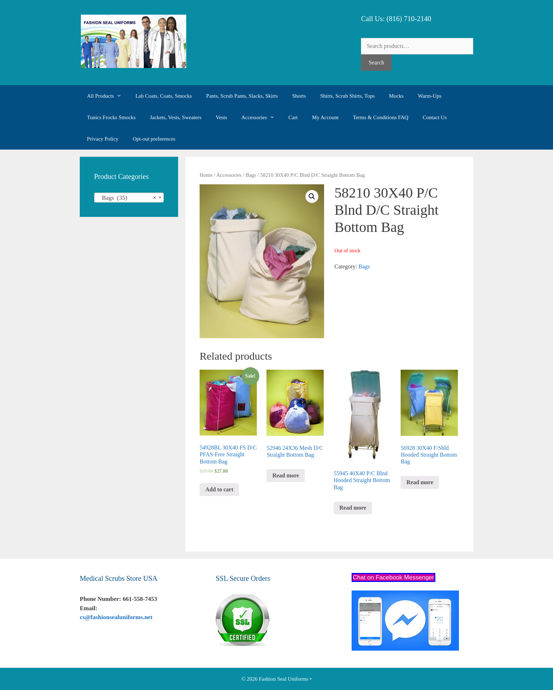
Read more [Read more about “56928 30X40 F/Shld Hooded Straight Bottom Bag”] (419, 482)
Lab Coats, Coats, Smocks (163, 96)
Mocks (396, 96)
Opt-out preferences (154, 139)
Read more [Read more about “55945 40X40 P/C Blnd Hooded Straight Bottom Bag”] (352, 508)
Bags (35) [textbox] (126, 198)
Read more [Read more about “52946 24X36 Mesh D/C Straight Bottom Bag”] (285, 475)
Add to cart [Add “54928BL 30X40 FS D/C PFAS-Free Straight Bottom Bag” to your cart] (219, 489)
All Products (107, 96)
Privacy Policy (102, 139)
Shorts (299, 96)
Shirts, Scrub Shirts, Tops (347, 96)
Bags (250, 175)
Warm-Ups (429, 96)
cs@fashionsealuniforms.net (116, 617)
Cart (293, 117)
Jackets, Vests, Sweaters (175, 117)
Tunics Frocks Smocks (111, 117)
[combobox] (129, 198)
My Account (325, 117)
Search (376, 62)
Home (206, 175)
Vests (221, 117)
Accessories (261, 117)
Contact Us (435, 117)
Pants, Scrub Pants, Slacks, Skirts (242, 96)
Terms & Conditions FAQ (380, 117)
